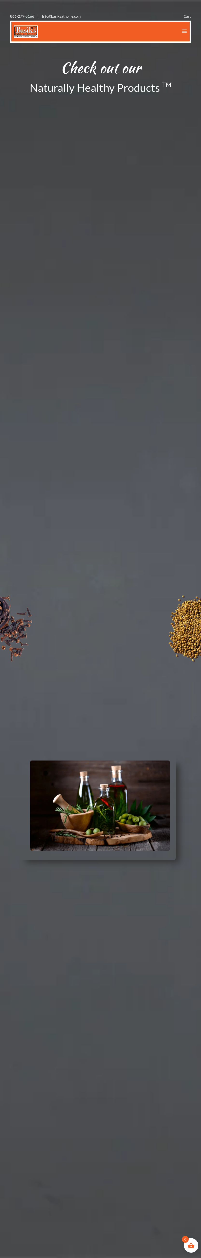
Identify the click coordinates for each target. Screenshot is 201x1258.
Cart (187, 16)
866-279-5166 (22, 16)
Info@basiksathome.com (61, 16)
